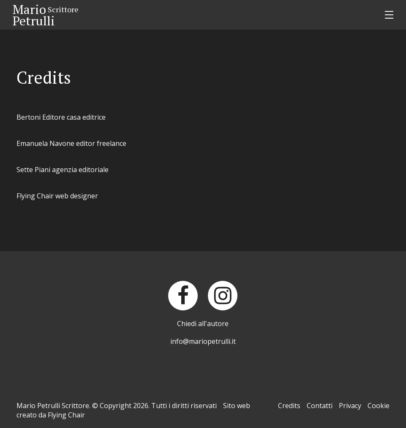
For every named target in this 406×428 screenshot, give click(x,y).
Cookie (379, 405)
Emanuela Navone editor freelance (71, 143)
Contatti (319, 405)
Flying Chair (66, 415)
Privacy (350, 405)
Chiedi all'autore (203, 323)
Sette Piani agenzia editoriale (62, 169)
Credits (289, 405)
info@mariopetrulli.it (203, 341)
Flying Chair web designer (57, 195)
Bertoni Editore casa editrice (61, 117)
